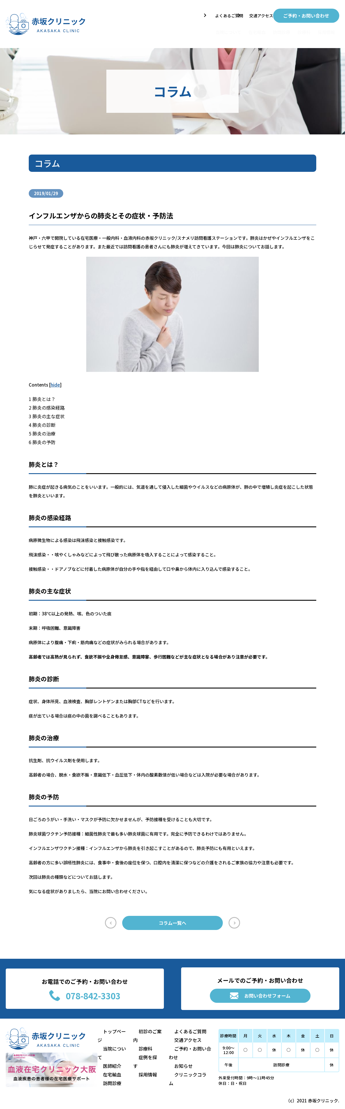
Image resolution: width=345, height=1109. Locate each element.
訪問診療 (265, 29)
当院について (196, 29)
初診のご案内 (147, 1045)
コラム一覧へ (173, 921)
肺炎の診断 (41, 422)
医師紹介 (110, 1062)
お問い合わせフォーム (260, 998)
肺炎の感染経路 (45, 404)
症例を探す (144, 1062)
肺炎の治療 (41, 430)
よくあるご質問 (215, 14)
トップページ (115, 1045)
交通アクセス (254, 14)
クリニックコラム (182, 1079)
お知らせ (174, 1071)
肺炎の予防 (41, 439)
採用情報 (324, 29)
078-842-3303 (84, 998)
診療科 (295, 29)
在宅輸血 (233, 29)
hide (55, 381)
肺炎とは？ (41, 396)
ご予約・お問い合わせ (306, 14)
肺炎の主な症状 (45, 413)
